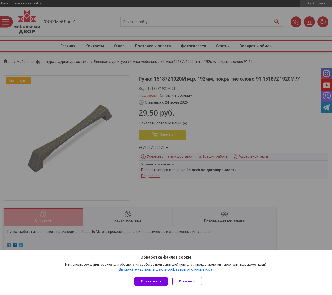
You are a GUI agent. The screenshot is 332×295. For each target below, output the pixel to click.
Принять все (151, 281)
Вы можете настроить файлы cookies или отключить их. (164, 270)
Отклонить (187, 281)
